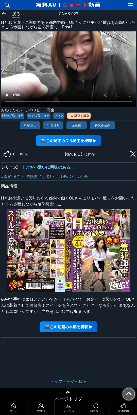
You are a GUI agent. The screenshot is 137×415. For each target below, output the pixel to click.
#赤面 (19, 176)
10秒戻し (30, 125)
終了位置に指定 (38, 116)
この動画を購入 (79, 116)
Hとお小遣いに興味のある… (48, 167)
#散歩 (32, 176)
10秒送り (53, 125)
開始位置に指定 (12, 116)
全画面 (76, 125)
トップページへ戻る (68, 381)
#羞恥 (6, 176)
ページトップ (68, 399)
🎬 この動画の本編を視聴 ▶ (68, 326)
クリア (58, 116)
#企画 (82, 176)
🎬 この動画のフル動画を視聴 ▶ (69, 140)
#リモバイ (65, 176)
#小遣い (46, 176)
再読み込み (102, 125)
